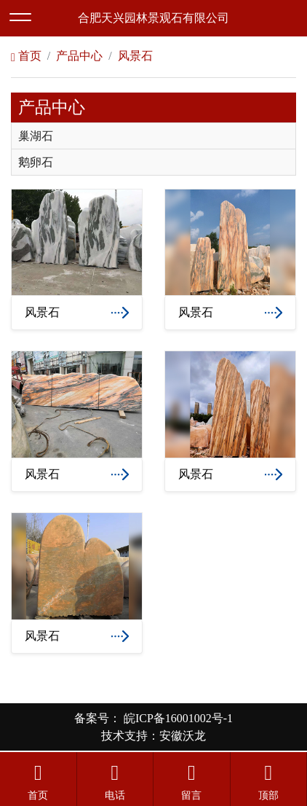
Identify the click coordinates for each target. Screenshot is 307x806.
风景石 (135, 56)
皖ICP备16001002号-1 (177, 718)
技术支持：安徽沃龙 (153, 735)
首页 (26, 56)
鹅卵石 (35, 162)
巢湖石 (35, 136)
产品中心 (79, 56)
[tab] (153, 136)
